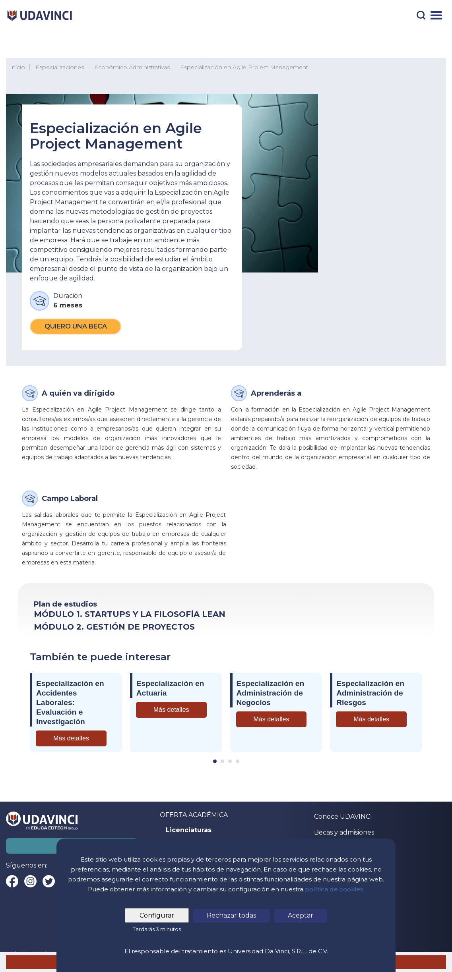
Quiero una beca (76, 326)
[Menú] (436, 15)
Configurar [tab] (157, 915)
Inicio (17, 67)
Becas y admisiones (344, 832)
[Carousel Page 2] (222, 761)
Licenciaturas (188, 830)
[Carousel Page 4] (237, 761)
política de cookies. (335, 889)
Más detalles (71, 738)
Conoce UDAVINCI (343, 816)
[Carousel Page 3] (230, 761)
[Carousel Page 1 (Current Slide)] (215, 761)
